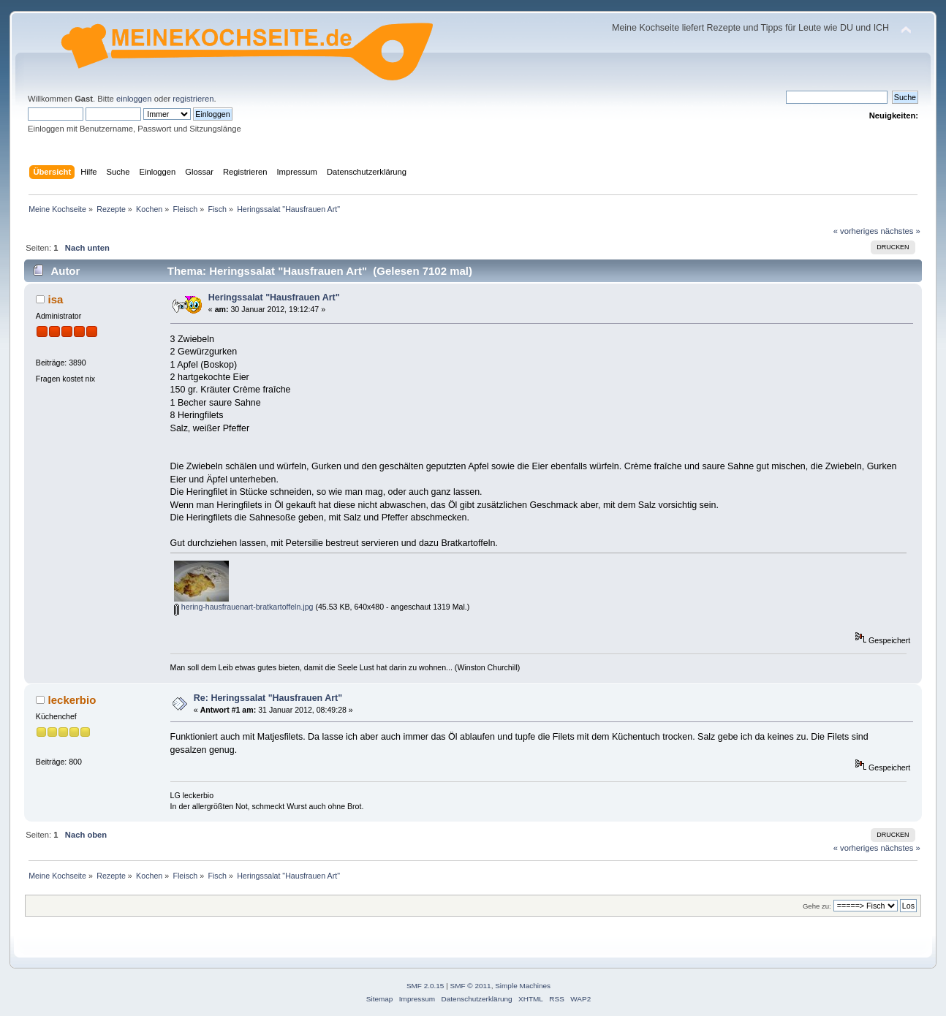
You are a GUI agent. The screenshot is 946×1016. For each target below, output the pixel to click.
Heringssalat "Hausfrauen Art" (274, 297)
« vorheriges (856, 231)
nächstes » (900, 231)
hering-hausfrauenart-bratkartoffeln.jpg (244, 606)
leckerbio (72, 700)
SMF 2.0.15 (425, 986)
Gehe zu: (817, 906)
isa (56, 299)
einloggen (134, 98)
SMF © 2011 (470, 986)
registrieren (193, 98)
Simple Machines (522, 986)
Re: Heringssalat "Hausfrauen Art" (268, 698)
